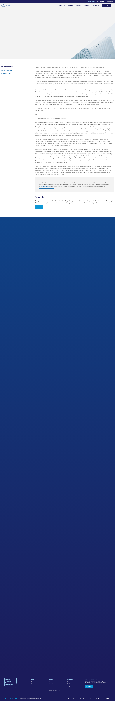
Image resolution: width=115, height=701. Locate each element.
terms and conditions (45, 186)
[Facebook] (5, 698)
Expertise (60, 5)
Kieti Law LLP (91, 1)
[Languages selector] (110, 1)
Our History (52, 684)
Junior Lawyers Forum (54, 690)
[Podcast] (18, 698)
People (70, 5)
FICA (96, 698)
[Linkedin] (13, 698)
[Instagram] (11, 698)
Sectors (69, 681)
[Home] (5, 5)
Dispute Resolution (6, 70)
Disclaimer (92, 698)
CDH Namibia (100, 1)
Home (32, 681)
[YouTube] (16, 698)
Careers (96, 5)
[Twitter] (8, 698)
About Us (51, 681)
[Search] (113, 5)
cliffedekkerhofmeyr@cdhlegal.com (46, 188)
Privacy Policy (86, 698)
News (78, 5)
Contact (33, 688)
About (86, 5)
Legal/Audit (80, 698)
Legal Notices (74, 698)
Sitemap (100, 698)
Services (69, 684)
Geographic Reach (71, 686)
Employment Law (6, 73)
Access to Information (65, 698)
